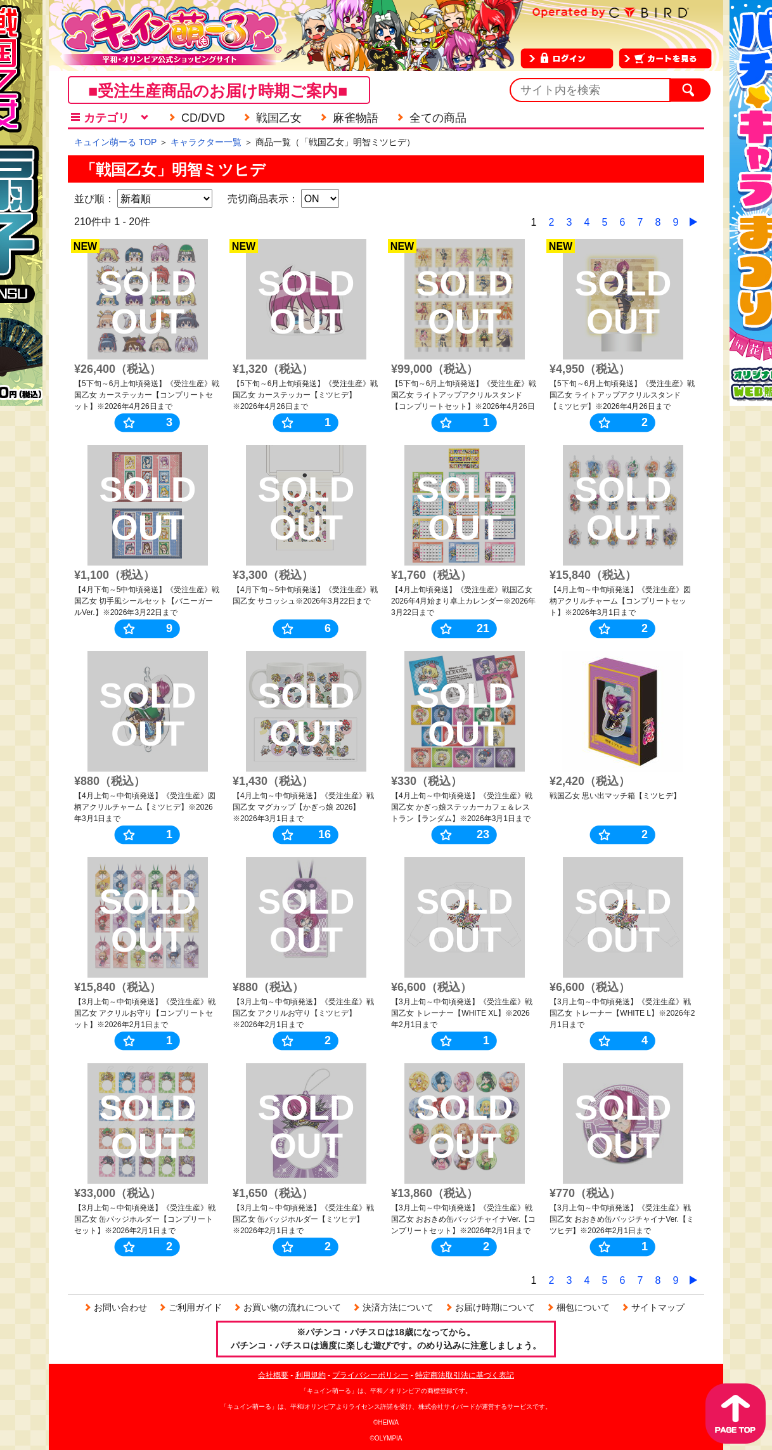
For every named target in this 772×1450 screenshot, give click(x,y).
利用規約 (310, 1375)
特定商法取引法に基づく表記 (464, 1375)
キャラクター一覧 (205, 142)
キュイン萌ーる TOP (115, 142)
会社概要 (273, 1375)
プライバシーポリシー (370, 1375)
